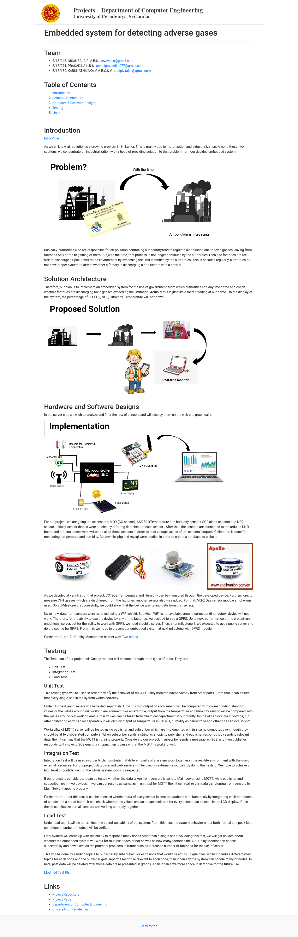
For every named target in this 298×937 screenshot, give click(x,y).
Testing (57, 108)
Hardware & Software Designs (74, 103)
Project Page (61, 899)
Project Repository (65, 894)
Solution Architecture (67, 98)
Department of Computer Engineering (79, 904)
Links (56, 113)
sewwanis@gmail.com (116, 61)
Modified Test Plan (57, 872)
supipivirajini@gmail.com (132, 71)
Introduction (61, 93)
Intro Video (52, 138)
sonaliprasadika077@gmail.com (120, 66)
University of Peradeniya (70, 909)
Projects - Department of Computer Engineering (138, 12)
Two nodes (130, 637)
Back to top (149, 926)
